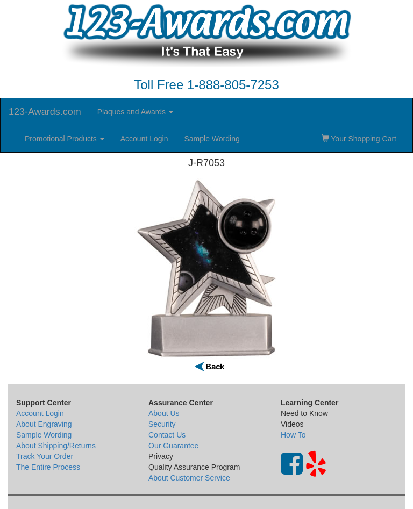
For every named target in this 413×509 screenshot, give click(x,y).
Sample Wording (211, 138)
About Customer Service (189, 478)
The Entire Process (48, 467)
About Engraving (44, 424)
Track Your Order (44, 456)
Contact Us (167, 435)
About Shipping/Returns (56, 445)
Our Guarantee (173, 445)
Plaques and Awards (135, 111)
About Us (164, 413)
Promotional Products (64, 138)
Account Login (144, 138)
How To (293, 435)
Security (162, 424)
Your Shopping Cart (359, 138)
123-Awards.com (45, 111)
